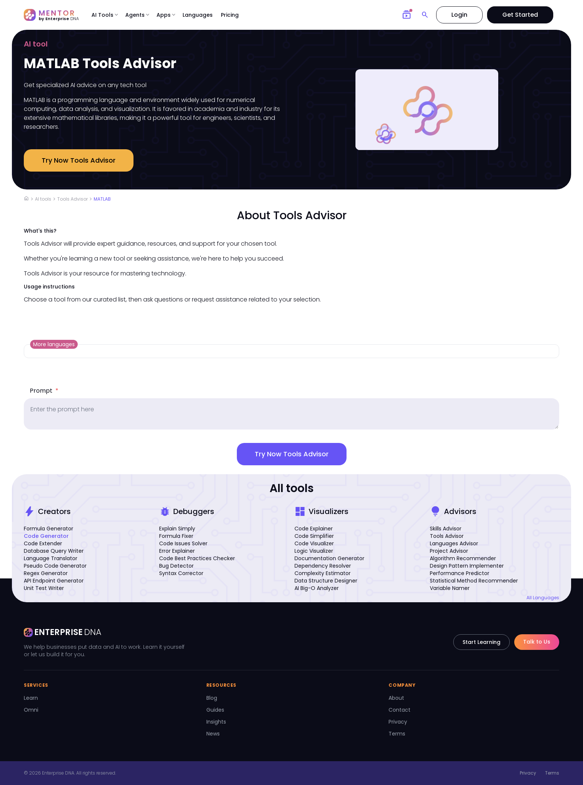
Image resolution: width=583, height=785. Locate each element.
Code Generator (46, 536)
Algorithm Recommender (463, 558)
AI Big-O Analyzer (316, 588)
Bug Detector (176, 565)
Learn (31, 698)
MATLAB (102, 199)
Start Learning (481, 642)
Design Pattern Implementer (467, 565)
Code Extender (43, 543)
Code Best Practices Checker (197, 558)
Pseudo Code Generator (55, 565)
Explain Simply (177, 528)
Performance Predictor (459, 573)
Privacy (398, 721)
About (396, 698)
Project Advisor (449, 551)
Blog (211, 698)
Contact (399, 710)
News (213, 733)
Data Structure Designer (325, 580)
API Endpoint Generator (54, 580)
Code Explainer (313, 528)
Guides (215, 710)
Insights (216, 721)
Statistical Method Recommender (474, 580)
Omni (31, 710)
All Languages (542, 598)
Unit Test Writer (44, 588)
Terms (397, 733)
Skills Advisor (445, 528)
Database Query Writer (54, 551)
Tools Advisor (72, 199)
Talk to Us (536, 641)
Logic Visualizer (313, 551)
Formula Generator (48, 528)
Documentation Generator (329, 558)
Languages (198, 15)
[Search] (425, 15)
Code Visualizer (314, 543)
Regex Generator (46, 573)
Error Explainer (177, 551)
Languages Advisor (454, 543)
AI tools (43, 199)
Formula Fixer (176, 536)
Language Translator (50, 558)
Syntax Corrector (181, 573)
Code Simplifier (314, 536)
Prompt (44, 390)
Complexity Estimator (322, 573)
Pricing (230, 15)
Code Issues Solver (183, 543)
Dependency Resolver (322, 565)
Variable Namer (450, 588)
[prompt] (291, 414)
